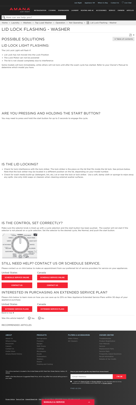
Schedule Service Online (17, 277)
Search (4, 17)
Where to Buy (103, 3)
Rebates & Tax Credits (107, 359)
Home (5, 23)
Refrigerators (42, 338)
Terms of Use (85, 381)
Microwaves (41, 351)
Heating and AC (87, 10)
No (42, 318)
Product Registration (107, 341)
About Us (9, 338)
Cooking (52, 10)
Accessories (101, 10)
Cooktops (40, 349)
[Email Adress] (98, 376)
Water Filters (73, 338)
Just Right (78, 3)
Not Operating (76, 23)
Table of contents (124, 39)
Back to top (7, 313)
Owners (121, 10)
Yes (33, 318)
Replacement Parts (106, 349)
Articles (130, 10)
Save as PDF (130, 35)
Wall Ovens (41, 346)
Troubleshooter (105, 338)
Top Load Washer (43, 23)
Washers (27, 23)
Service (112, 10)
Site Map (41, 399)
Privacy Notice (96, 381)
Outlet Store (10, 351)
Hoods (39, 354)
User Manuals (104, 344)
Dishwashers (63, 10)
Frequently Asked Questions (110, 354)
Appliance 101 (90, 3)
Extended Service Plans (17, 309)
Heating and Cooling (45, 364)
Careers (8, 346)
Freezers (40, 341)
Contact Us (115, 3)
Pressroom (10, 344)
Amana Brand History (14, 354)
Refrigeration (40, 10)
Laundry (75, 10)
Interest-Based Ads (31, 399)
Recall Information (106, 356)
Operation (61, 23)
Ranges (39, 344)
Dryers (39, 362)
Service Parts (104, 351)
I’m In (119, 377)
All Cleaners (72, 341)
